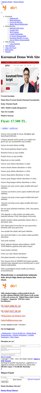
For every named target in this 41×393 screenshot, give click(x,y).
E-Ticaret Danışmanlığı (18, 36)
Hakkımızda (14, 18)
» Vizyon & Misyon (18, 333)
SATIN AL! (13, 128)
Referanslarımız (15, 20)
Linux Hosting (15, 44)
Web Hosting (9, 42)
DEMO (4, 128)
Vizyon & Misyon (16, 22)
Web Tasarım (14, 32)
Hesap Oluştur (18, 2)
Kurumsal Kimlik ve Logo (19, 38)
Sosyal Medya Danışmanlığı (19, 40)
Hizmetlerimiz (10, 26)
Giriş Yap (5, 382)
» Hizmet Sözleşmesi (19, 335)
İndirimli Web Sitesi (17, 28)
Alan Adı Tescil (10, 48)
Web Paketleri (10, 46)
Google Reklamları (16, 34)
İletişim (8, 52)
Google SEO (14, 30)
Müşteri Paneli (6, 2)
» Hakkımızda (6, 333)
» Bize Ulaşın (14, 337)
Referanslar (9, 50)
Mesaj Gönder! (6, 357)
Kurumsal (8, 16)
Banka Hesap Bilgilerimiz (19, 24)
